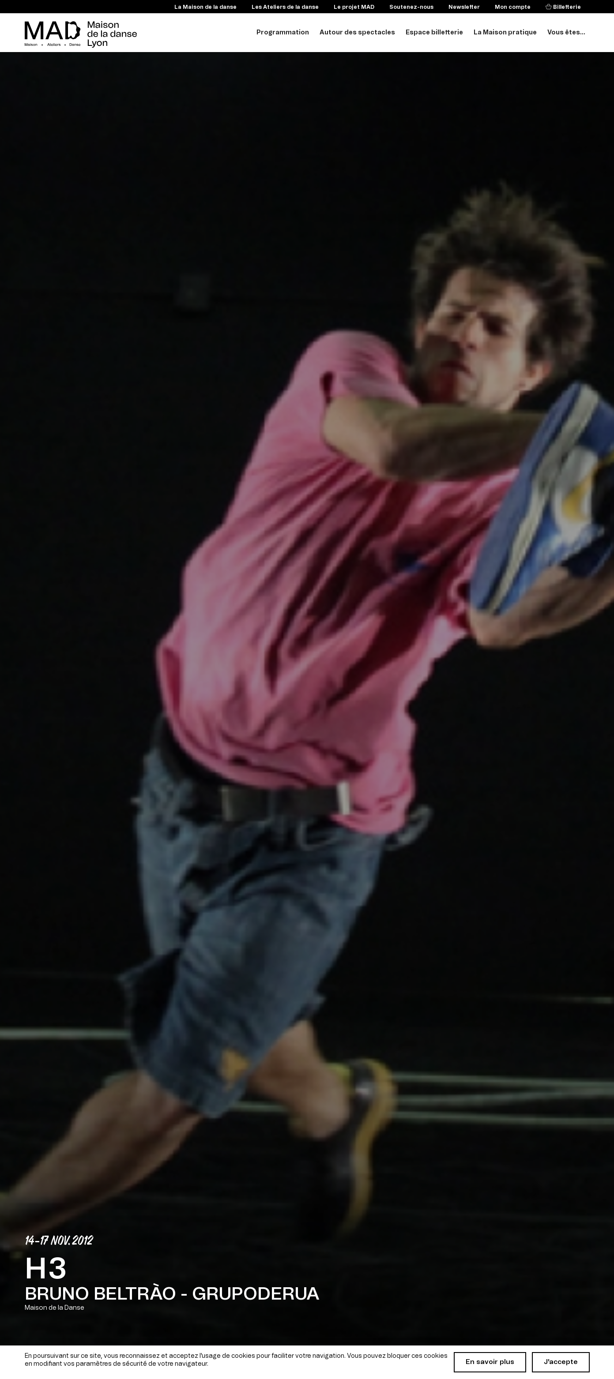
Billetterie (566, 7)
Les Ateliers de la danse (285, 7)
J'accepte (561, 1362)
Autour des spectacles (357, 33)
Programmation (282, 33)
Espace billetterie (434, 33)
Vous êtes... (566, 33)
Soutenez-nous (411, 7)
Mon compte (513, 7)
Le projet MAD (354, 7)
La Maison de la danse (205, 7)
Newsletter (464, 7)
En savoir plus (490, 1362)
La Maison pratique (505, 33)
